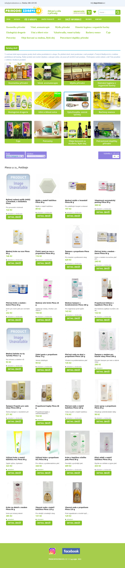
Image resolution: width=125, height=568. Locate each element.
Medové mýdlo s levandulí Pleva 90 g (76, 201)
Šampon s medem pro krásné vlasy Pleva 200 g (105, 355)
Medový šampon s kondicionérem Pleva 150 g (76, 304)
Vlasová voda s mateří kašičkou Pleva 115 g (45, 508)
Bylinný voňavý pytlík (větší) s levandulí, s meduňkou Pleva (18, 201)
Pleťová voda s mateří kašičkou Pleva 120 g (74, 407)
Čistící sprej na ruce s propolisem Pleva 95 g (45, 252)
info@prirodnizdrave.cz (13, 3)
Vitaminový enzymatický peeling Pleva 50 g (105, 201)
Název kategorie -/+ (13, 156)
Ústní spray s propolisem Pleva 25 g (105, 407)
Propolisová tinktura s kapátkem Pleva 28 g (104, 304)
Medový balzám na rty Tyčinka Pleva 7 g (15, 355)
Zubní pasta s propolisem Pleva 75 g (46, 355)
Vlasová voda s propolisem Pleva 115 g (76, 508)
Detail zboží (14, 217)
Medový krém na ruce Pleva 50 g (18, 252)
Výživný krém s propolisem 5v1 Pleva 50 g (47, 458)
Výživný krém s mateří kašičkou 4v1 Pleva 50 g (16, 458)
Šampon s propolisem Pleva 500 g (77, 252)
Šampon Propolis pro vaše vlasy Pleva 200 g (17, 407)
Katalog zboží (11, 48)
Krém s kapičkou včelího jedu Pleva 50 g (75, 458)
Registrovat (116, 3)
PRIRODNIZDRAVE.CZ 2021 (65, 559)
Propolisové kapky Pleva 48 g (47, 407)
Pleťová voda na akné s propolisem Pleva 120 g (75, 355)
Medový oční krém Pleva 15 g (47, 304)
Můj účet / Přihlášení (102, 3)
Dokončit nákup (89, 12)
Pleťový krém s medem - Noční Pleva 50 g (16, 304)
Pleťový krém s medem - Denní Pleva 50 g (105, 252)
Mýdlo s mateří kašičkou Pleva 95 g (46, 201)
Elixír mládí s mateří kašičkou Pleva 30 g (103, 458)
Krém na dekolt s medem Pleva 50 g (16, 508)
